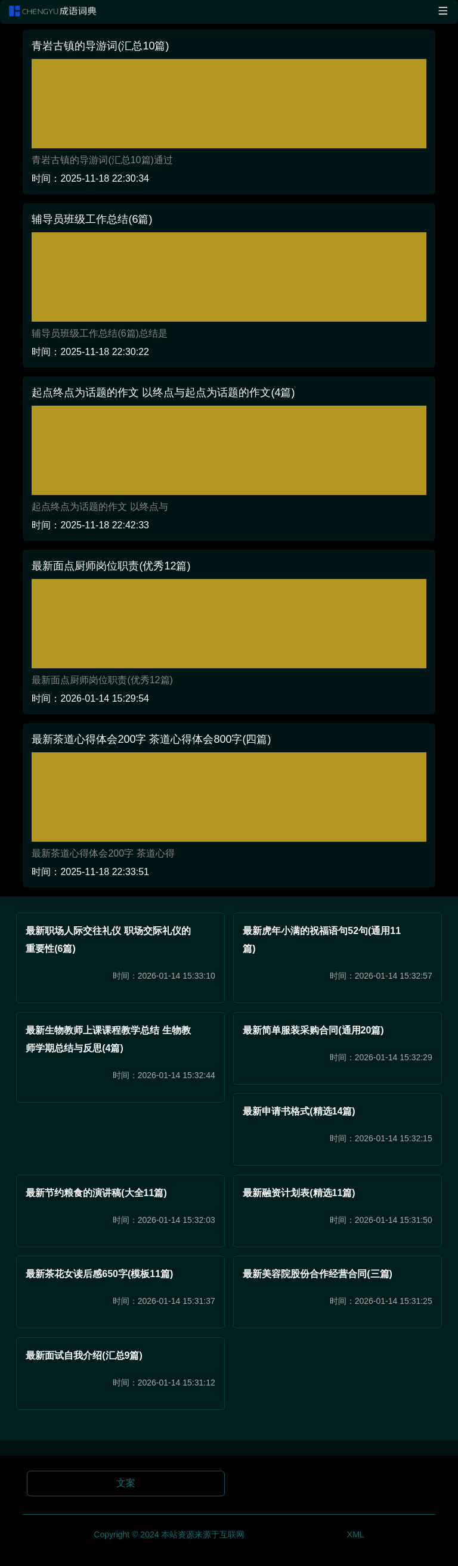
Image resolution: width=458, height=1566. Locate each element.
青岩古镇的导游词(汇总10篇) (100, 46)
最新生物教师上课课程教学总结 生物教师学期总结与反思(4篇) (108, 1039)
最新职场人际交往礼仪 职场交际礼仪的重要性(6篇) (108, 940)
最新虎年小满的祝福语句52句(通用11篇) (322, 940)
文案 (125, 1483)
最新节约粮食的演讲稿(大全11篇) (96, 1193)
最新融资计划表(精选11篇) (299, 1193)
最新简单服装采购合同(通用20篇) (313, 1030)
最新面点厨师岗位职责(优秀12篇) (111, 566)
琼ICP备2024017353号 (296, 1534)
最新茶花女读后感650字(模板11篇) (99, 1274)
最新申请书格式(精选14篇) (299, 1111)
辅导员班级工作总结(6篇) (92, 219)
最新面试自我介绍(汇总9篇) (84, 1355)
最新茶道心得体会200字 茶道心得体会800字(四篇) (151, 739)
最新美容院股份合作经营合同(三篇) (317, 1274)
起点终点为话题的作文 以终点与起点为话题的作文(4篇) (163, 392)
